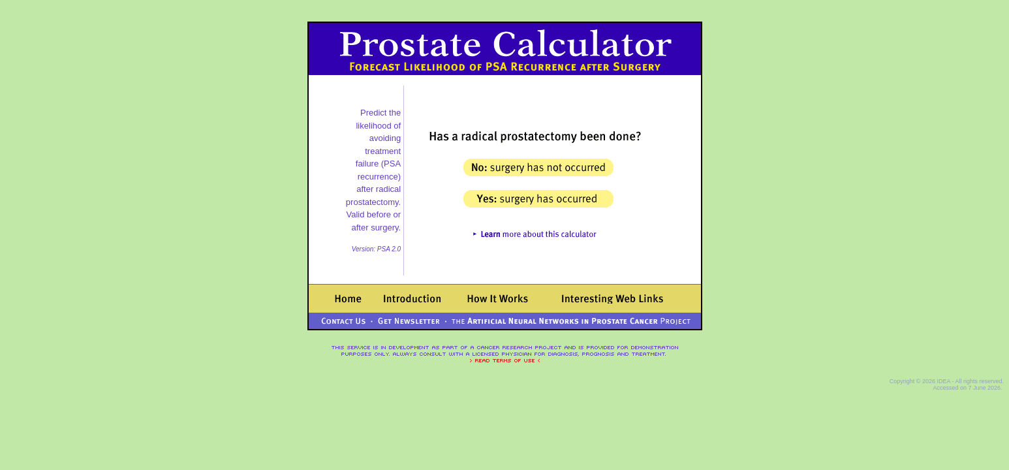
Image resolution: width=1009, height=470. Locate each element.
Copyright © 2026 (913, 381)
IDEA (943, 381)
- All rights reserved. (977, 381)
